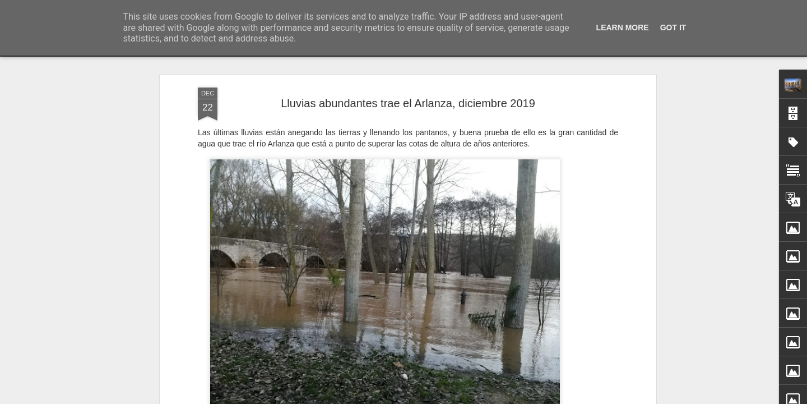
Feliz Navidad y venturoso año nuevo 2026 (587, 379)
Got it (673, 27)
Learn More (622, 27)
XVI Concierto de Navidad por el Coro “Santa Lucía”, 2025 (614, 398)
